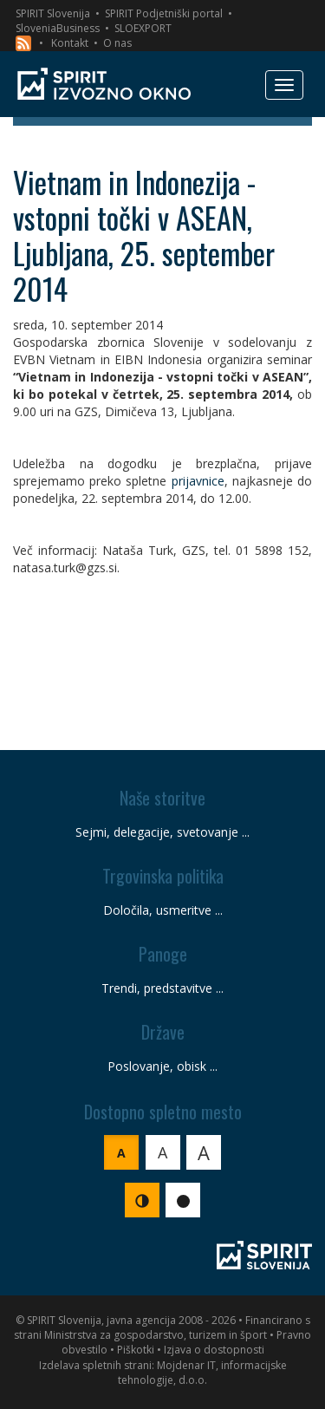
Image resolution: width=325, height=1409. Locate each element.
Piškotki (135, 1349)
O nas (117, 43)
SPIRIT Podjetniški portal (164, 13)
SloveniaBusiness (58, 28)
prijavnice (198, 481)
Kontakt (69, 43)
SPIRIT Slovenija (53, 13)
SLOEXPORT (143, 28)
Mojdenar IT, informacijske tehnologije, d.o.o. (202, 1372)
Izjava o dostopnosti (214, 1349)
